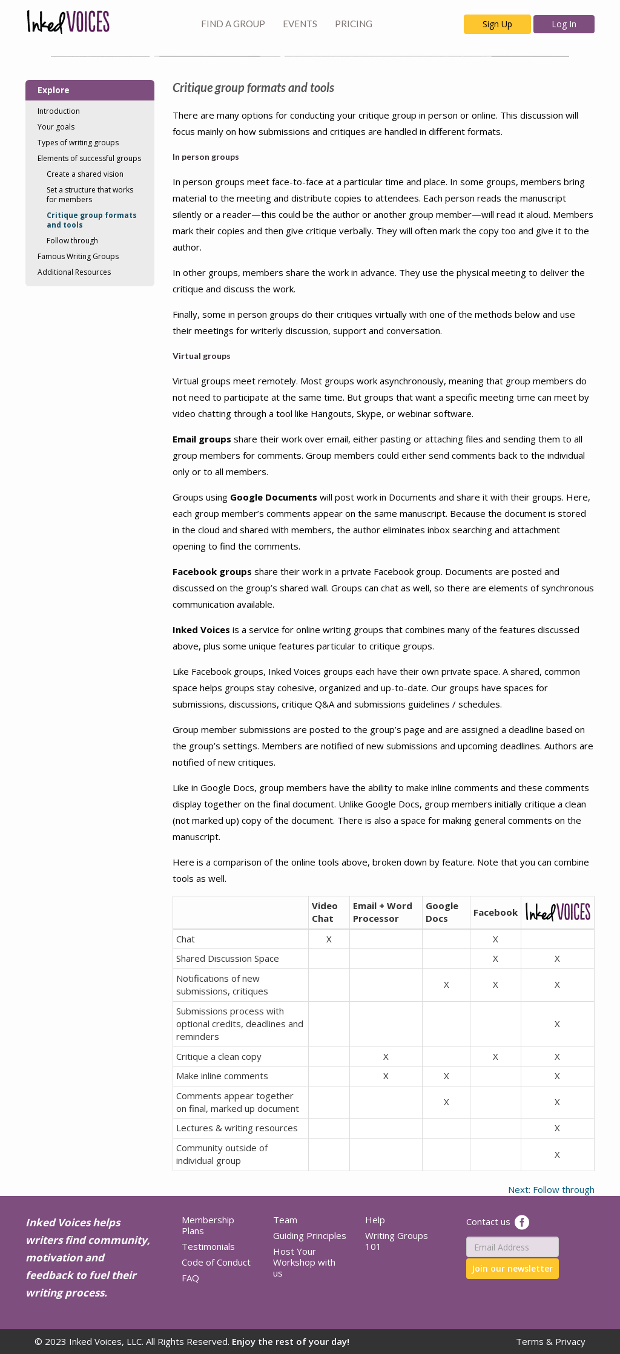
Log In (564, 24)
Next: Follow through (551, 1189)
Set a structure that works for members (90, 195)
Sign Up (497, 24)
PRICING (353, 23)
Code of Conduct (216, 1262)
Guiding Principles (309, 1235)
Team (285, 1220)
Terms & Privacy (550, 1341)
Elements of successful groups (89, 158)
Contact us (488, 1221)
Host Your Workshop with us (304, 1262)
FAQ (190, 1278)
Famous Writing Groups (78, 256)
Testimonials (208, 1246)
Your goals (56, 127)
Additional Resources (74, 272)
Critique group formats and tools (92, 220)
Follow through (72, 240)
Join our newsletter (512, 1268)
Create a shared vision (85, 174)
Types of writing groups (78, 142)
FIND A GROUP (233, 23)
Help (375, 1220)
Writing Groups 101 (396, 1240)
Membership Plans (208, 1225)
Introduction (59, 111)
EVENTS (300, 23)
